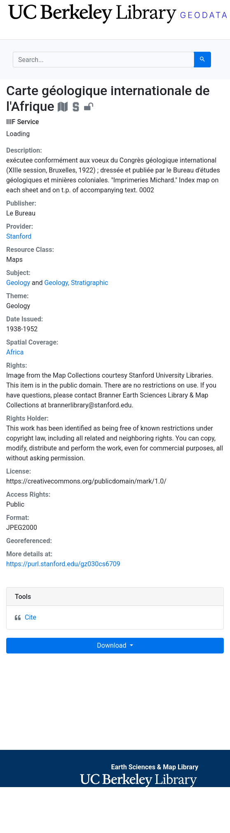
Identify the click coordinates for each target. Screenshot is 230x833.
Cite (30, 617)
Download (112, 645)
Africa (14, 352)
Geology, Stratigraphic (76, 283)
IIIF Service (22, 122)
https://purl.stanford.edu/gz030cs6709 (63, 564)
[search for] (103, 59)
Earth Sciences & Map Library (154, 767)
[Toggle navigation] (18, 32)
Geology (18, 283)
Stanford (18, 236)
